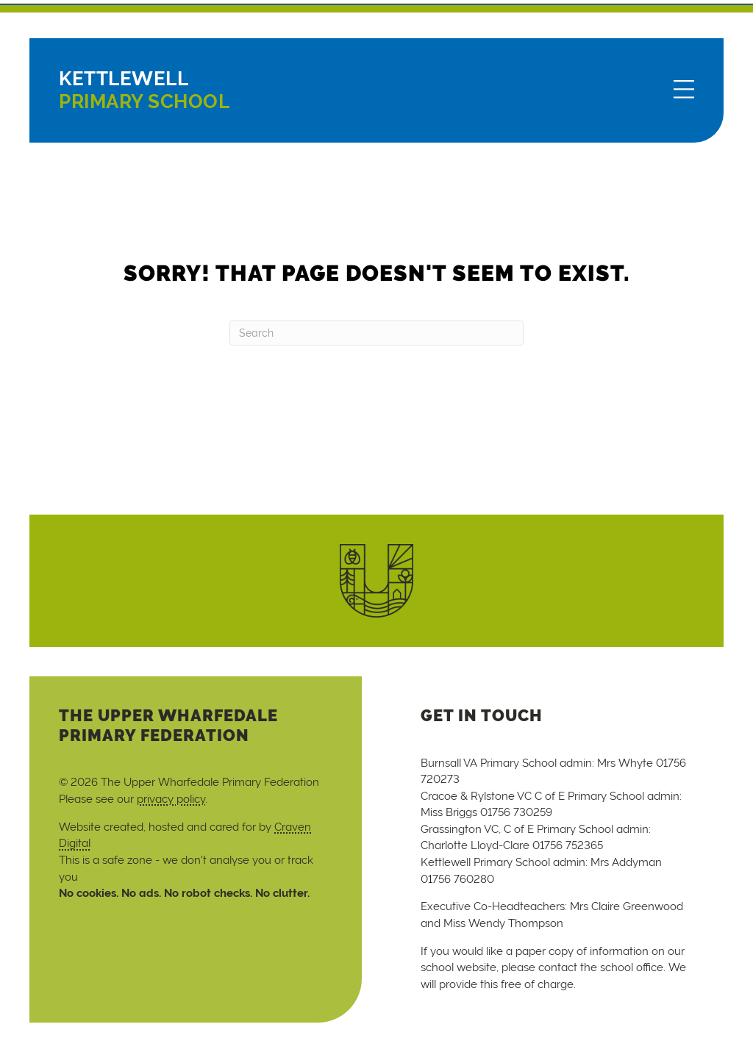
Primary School (144, 90)
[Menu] (684, 90)
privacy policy (171, 798)
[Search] (376, 333)
